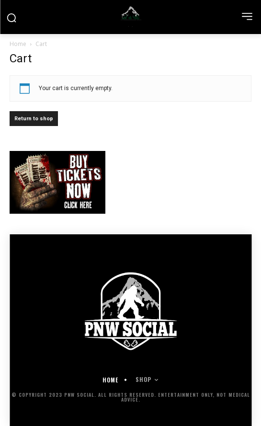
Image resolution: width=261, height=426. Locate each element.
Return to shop (33, 118)
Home (18, 44)
